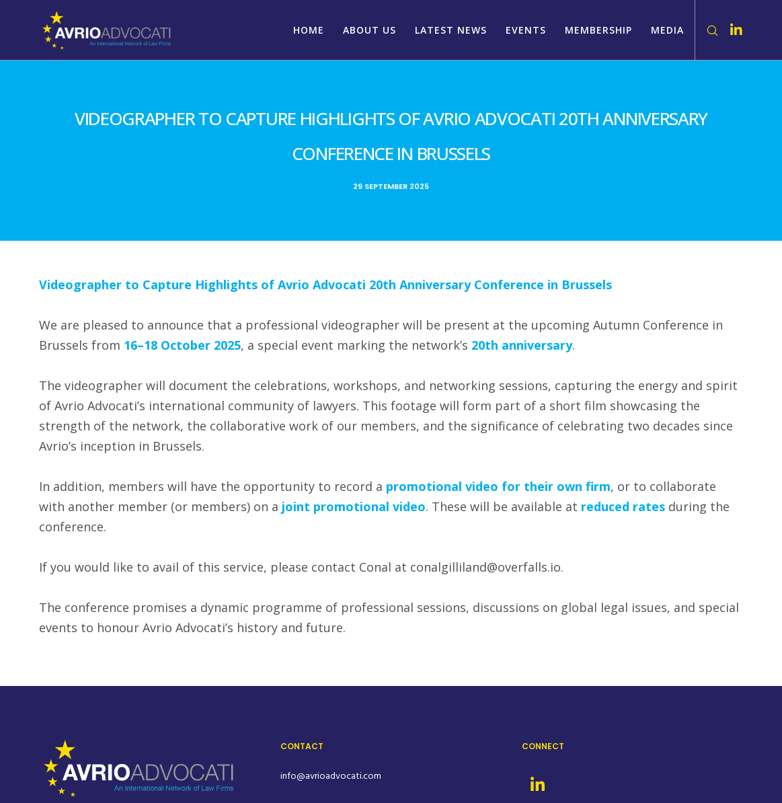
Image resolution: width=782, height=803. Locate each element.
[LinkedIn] (731, 30)
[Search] (707, 30)
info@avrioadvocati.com (330, 775)
